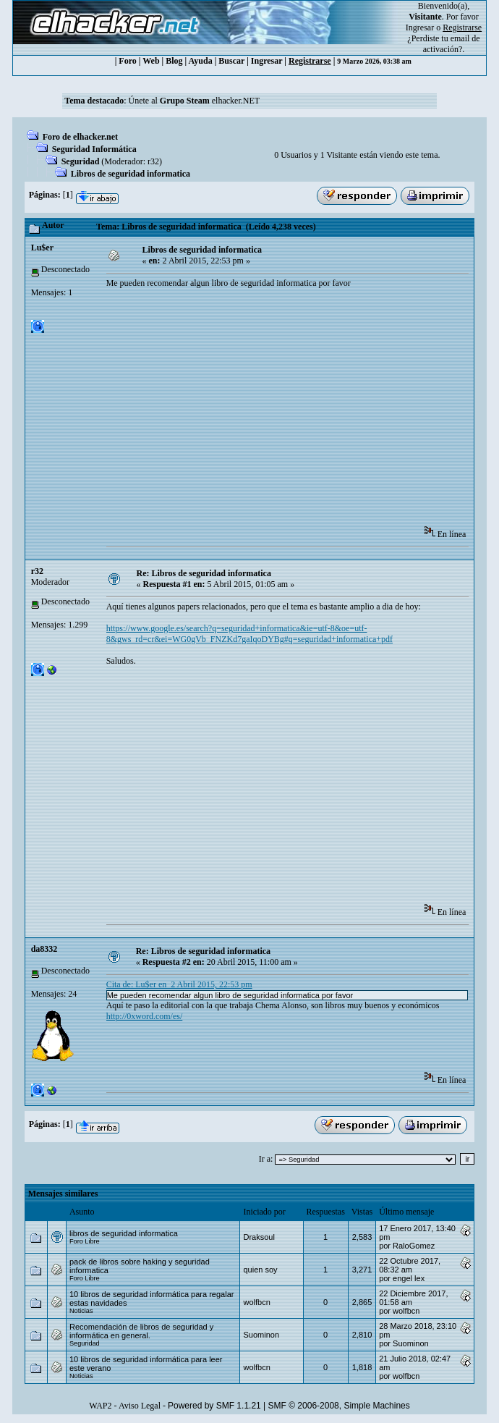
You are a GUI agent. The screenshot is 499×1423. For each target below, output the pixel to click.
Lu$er (42, 247)
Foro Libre (84, 1241)
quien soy (260, 1269)
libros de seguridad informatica (123, 1233)
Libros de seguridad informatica (130, 174)
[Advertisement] (302, 412)
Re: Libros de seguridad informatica (203, 573)
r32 (153, 161)
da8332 (44, 949)
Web (150, 61)
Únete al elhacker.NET (194, 101)
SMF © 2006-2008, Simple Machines (339, 1406)
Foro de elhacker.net (80, 137)
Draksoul (258, 1237)
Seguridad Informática (94, 149)
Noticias (81, 1310)
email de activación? (451, 43)
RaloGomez (414, 1245)
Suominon (261, 1334)
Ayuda (201, 61)
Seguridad (80, 161)
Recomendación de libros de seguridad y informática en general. (141, 1331)
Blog (174, 61)
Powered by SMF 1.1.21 (214, 1406)
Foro (127, 61)
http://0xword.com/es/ (144, 1016)
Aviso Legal (140, 1406)
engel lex (409, 1278)
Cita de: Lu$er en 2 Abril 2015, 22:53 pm (179, 984)
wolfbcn (256, 1302)
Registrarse (310, 61)
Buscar (231, 61)
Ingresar (420, 27)
